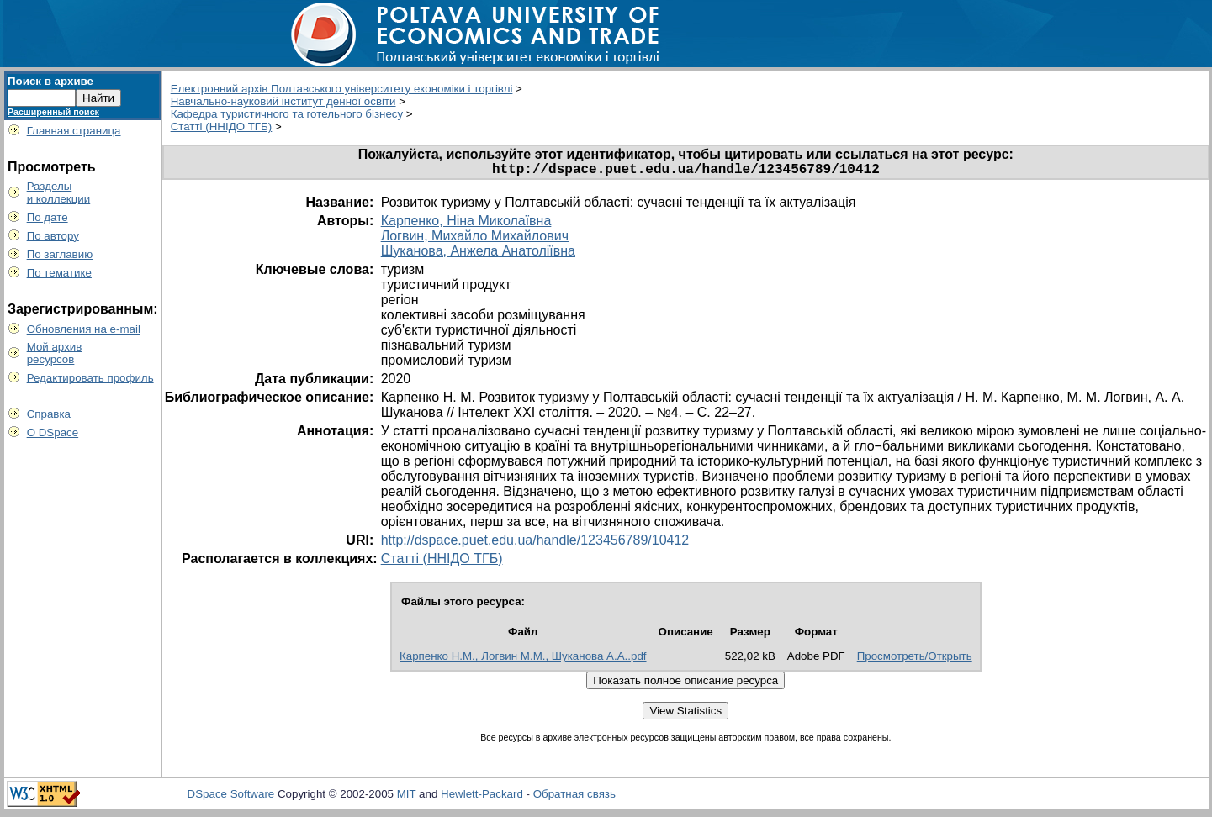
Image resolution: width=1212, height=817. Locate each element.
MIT (406, 797)
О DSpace (53, 432)
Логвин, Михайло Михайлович (475, 239)
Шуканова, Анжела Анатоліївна (478, 254)
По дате (47, 217)
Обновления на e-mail (83, 329)
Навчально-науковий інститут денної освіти (283, 101)
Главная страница (74, 130)
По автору (53, 235)
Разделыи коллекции (59, 192)
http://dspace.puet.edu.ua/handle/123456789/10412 (535, 543)
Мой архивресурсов (54, 353)
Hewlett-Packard (482, 797)
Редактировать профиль (90, 378)
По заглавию (60, 254)
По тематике (59, 272)
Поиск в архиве (50, 81)
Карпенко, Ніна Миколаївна (466, 224)
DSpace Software (231, 797)
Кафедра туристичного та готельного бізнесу (287, 114)
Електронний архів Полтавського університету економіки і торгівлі (342, 88)
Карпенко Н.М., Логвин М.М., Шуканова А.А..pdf (523, 659)
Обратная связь (574, 797)
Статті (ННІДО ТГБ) (222, 126)
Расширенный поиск (53, 112)
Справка (49, 414)
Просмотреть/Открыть (914, 659)
